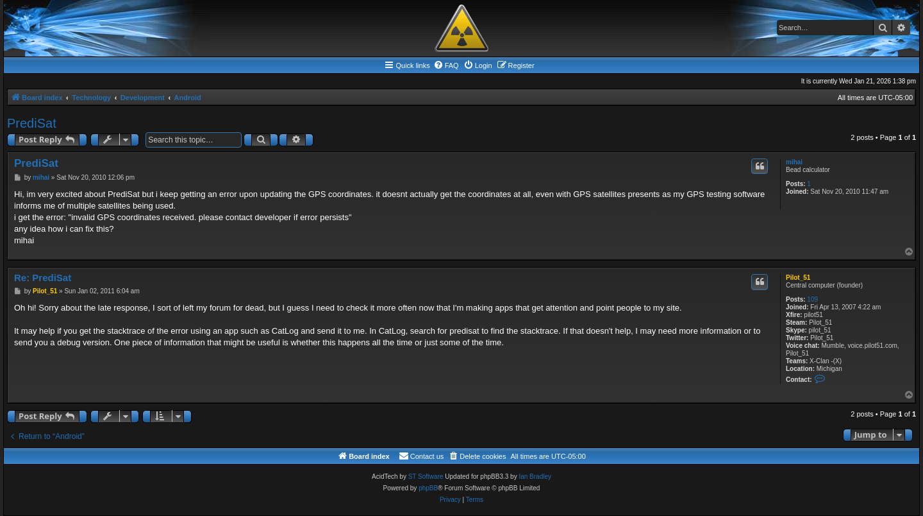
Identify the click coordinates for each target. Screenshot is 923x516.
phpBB (428, 488)
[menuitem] (446, 65)
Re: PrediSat (42, 277)
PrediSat (31, 123)
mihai (794, 162)
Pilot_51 (798, 277)
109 (812, 299)
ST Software (426, 476)
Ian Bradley (535, 476)
